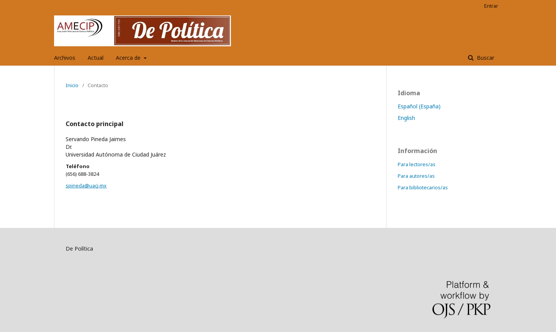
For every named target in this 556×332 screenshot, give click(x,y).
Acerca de (129, 57)
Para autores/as (416, 175)
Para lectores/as (417, 164)
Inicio (72, 85)
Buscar (484, 57)
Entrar (491, 5)
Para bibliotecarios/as (423, 187)
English (406, 117)
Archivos (64, 57)
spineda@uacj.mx (86, 185)
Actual (95, 57)
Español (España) (419, 106)
